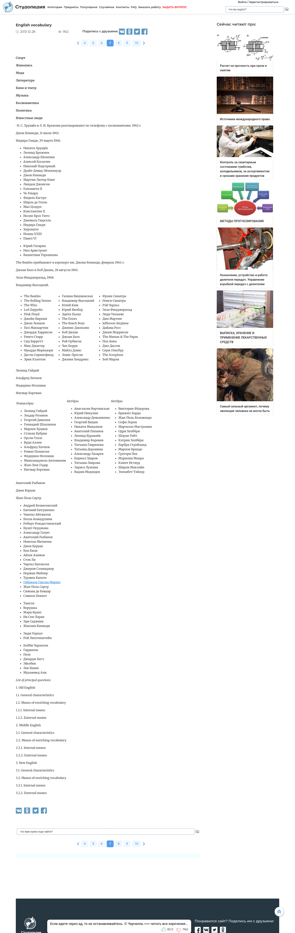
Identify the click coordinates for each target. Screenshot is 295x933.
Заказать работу (149, 7)
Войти (242, 2)
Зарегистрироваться (263, 2)
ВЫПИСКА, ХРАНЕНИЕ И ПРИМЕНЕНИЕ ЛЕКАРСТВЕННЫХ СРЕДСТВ (243, 337)
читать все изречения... (169, 924)
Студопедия (24, 6)
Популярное (88, 7)
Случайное (106, 7)
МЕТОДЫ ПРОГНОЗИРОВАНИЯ (242, 221)
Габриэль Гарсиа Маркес (42, 582)
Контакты (122, 7)
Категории (54, 7)
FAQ (134, 7)
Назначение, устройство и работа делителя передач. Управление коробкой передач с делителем (244, 279)
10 (136, 43)
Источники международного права (245, 119)
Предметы (71, 7)
